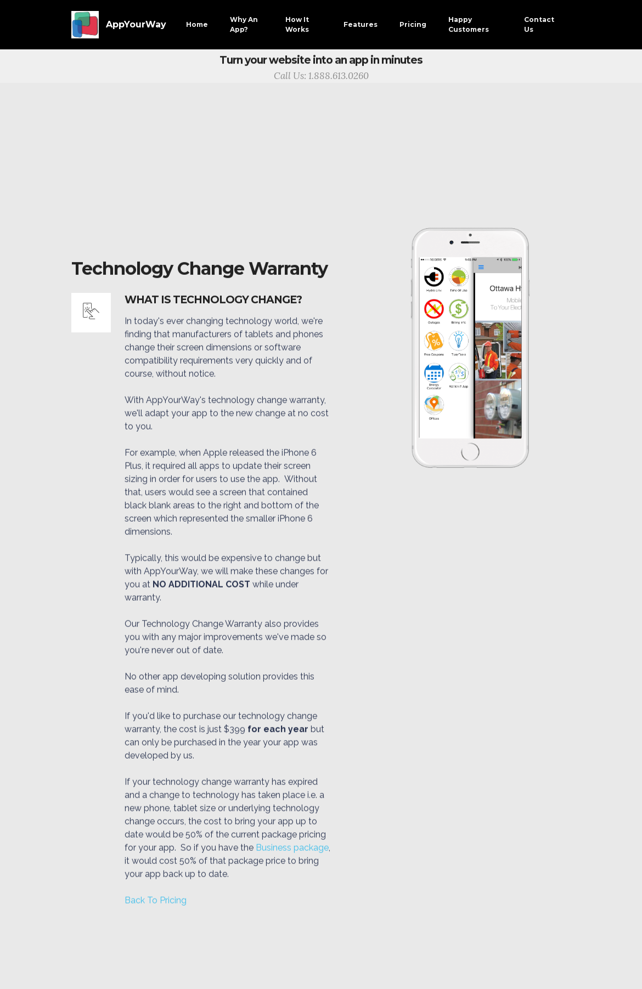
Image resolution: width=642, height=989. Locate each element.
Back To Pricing (156, 914)
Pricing (412, 24)
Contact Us (539, 24)
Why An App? (244, 24)
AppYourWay (136, 24)
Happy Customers (468, 24)
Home (197, 24)
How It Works (297, 24)
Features (360, 24)
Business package (292, 861)
